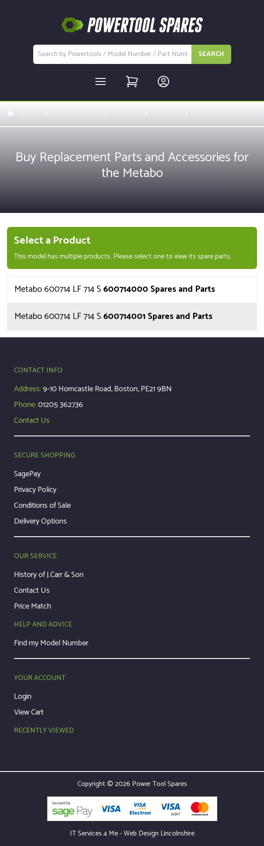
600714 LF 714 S (218, 114)
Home (22, 114)
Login (22, 696)
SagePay (27, 474)
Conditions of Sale (42, 505)
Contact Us (32, 420)
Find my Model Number (51, 643)
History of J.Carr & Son (48, 574)
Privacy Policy (35, 489)
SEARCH (211, 54)
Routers (166, 114)
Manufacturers (76, 114)
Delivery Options (40, 521)
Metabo (126, 114)
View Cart (29, 712)
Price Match (32, 606)
